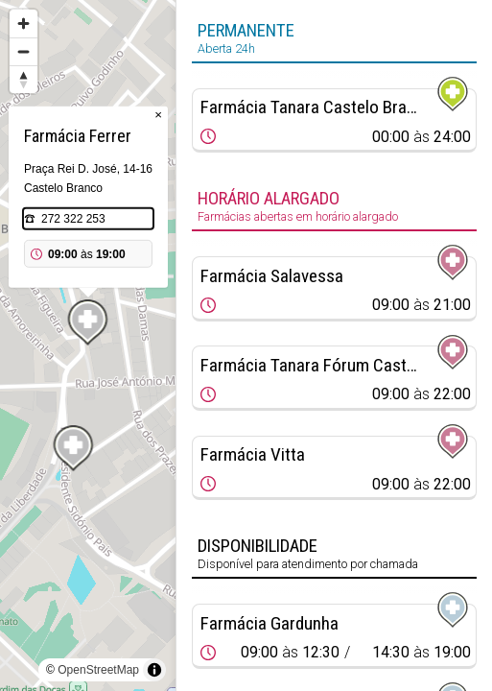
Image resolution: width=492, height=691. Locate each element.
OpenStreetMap (98, 670)
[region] (88, 345)
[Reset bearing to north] (23, 79)
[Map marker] (88, 322)
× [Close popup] (158, 114)
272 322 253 (73, 219)
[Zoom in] (23, 23)
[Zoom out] (23, 51)
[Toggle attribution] (154, 669)
